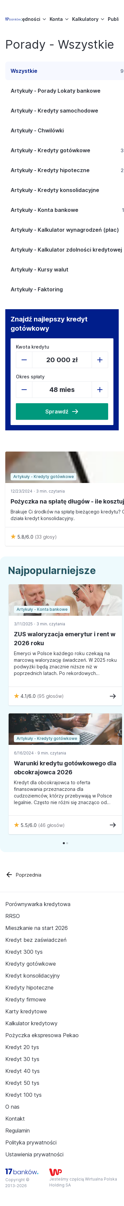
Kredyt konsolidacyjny (32, 975)
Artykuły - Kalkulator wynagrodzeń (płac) (65, 229)
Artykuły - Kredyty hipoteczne (50, 170)
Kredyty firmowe (25, 999)
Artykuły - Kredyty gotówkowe (50, 150)
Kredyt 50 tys (22, 1083)
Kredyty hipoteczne (29, 987)
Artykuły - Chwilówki (37, 130)
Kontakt (15, 1118)
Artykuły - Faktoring (37, 289)
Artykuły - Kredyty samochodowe (54, 110)
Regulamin (17, 1130)
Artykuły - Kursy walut (39, 269)
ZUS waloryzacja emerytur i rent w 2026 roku (64, 639)
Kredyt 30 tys (22, 1059)
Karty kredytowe (26, 1011)
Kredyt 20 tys (22, 1047)
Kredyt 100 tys (23, 1094)
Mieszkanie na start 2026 (36, 928)
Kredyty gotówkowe (30, 963)
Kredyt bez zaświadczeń (35, 940)
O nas (12, 1106)
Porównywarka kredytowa (37, 904)
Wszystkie (24, 71)
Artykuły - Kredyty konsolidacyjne (55, 190)
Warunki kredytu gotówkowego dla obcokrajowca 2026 (65, 768)
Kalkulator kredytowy (31, 1023)
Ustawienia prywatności (34, 1154)
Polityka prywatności (31, 1142)
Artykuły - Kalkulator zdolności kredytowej (66, 249)
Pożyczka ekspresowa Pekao (42, 1035)
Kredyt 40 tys (22, 1071)
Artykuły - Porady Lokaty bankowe (56, 90)
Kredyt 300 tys (24, 951)
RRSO (12, 916)
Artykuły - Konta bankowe (44, 210)
